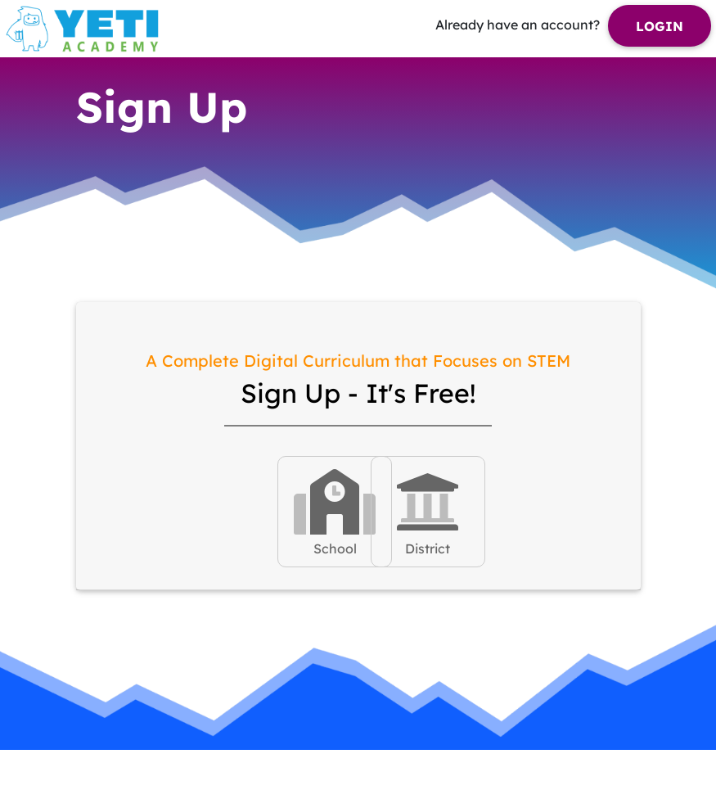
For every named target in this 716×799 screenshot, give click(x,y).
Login (659, 26)
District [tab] (428, 511)
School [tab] (335, 511)
